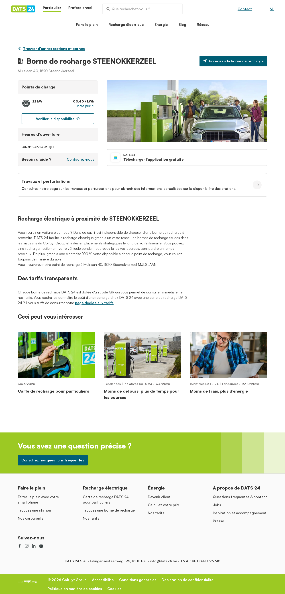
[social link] (19, 546)
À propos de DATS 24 (236, 488)
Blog (182, 26)
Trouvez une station (34, 510)
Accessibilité (103, 580)
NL (272, 9)
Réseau (203, 26)
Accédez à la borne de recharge (233, 61)
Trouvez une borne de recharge (109, 510)
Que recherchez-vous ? (128, 9)
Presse (218, 521)
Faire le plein (87, 26)
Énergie (156, 488)
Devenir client (159, 497)
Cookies (114, 588)
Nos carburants (30, 518)
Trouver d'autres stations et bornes (51, 48)
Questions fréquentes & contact (240, 497)
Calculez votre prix (163, 505)
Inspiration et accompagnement (240, 513)
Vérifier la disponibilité (58, 119)
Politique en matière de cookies (75, 588)
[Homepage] (23, 9)
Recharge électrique (126, 26)
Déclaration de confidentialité (188, 580)
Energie (161, 26)
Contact (245, 9)
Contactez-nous (80, 159)
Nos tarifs (91, 518)
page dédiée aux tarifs (94, 303)
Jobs (217, 505)
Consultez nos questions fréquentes (52, 460)
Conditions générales (137, 580)
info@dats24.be (163, 561)
